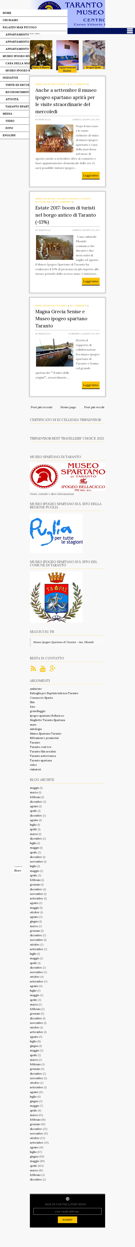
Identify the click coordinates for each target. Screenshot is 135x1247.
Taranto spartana (41, 760)
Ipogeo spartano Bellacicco (47, 715)
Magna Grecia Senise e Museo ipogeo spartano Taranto (61, 318)
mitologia (36, 729)
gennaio (35, 884)
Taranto (73, 198)
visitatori (35, 769)
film (32, 702)
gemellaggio (37, 711)
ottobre (35, 912)
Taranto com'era (40, 747)
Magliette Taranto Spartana (47, 720)
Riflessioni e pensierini (44, 738)
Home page (68, 407)
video (33, 764)
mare (33, 724)
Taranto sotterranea (43, 756)
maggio (34, 787)
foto (32, 706)
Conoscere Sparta (41, 697)
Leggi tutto (90, 175)
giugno (34, 921)
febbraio (35, 797)
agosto (34, 806)
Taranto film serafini (43, 751)
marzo (34, 792)
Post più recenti (41, 407)
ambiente (36, 688)
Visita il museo (40, 67)
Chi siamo (10, 20)
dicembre (36, 801)
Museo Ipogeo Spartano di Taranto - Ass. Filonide (63, 642)
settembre (36, 898)
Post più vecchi (94, 407)
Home (7, 13)
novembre (36, 861)
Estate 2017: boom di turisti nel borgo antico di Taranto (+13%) (65, 215)
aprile (33, 810)
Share (17, 870)
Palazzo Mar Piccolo (20, 27)
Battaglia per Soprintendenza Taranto (54, 693)
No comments (78, 84)
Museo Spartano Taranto (51, 84)
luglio (33, 824)
